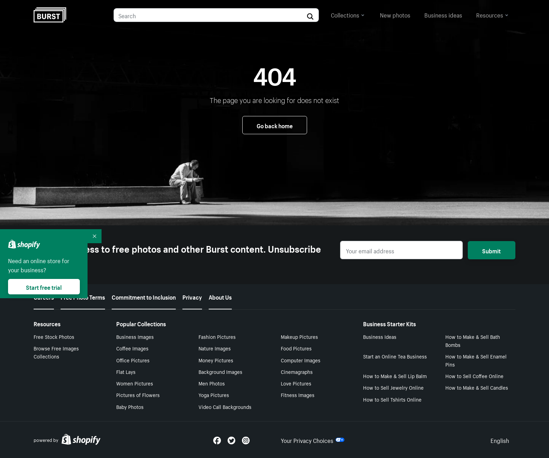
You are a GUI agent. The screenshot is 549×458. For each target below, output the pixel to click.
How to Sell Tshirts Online (392, 399)
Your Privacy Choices (313, 439)
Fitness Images (297, 394)
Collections (347, 14)
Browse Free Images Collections (56, 352)
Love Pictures (296, 383)
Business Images (135, 336)
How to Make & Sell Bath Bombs (472, 340)
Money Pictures (216, 360)
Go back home (275, 125)
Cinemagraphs (297, 371)
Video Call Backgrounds (225, 406)
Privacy (192, 296)
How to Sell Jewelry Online (393, 387)
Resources (492, 14)
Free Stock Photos (54, 336)
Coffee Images (132, 348)
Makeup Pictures (299, 336)
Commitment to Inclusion (144, 296)
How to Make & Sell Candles (476, 387)
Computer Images (300, 360)
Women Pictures (134, 383)
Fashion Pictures (217, 336)
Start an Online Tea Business (395, 356)
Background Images (220, 371)
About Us (220, 296)
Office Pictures (133, 360)
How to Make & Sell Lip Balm (395, 376)
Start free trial (44, 286)
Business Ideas (379, 336)
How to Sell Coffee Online (474, 376)
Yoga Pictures (214, 394)
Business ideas (443, 14)
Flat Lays (125, 371)
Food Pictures (296, 348)
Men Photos (212, 383)
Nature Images (215, 348)
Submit (491, 250)
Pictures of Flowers (138, 394)
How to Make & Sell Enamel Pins (476, 360)
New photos (395, 14)
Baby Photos (130, 406)
